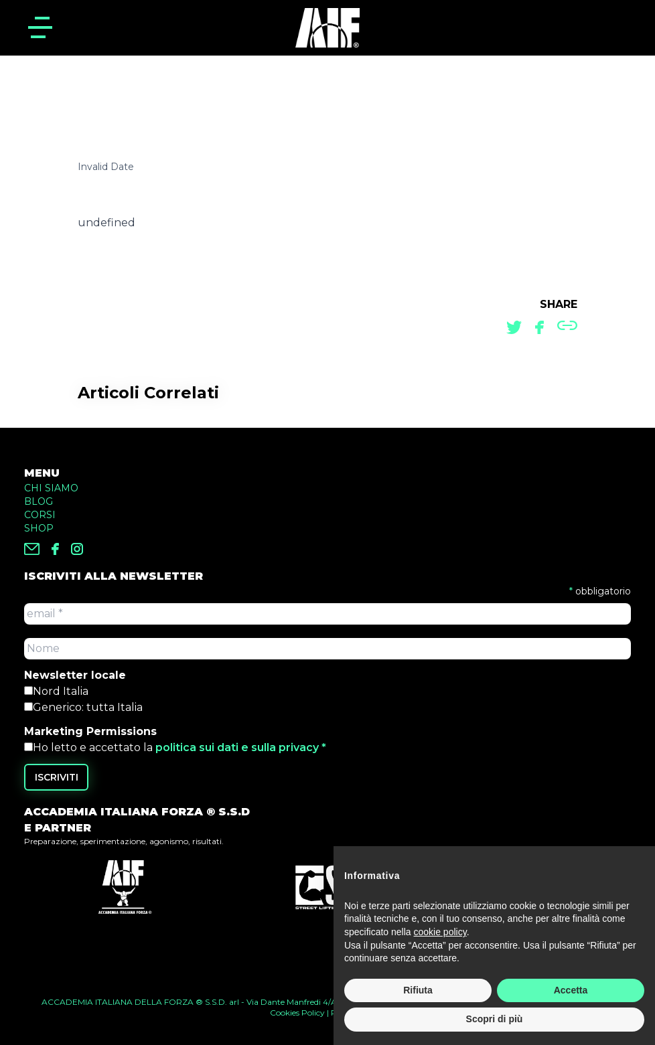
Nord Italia (60, 691)
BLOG (38, 501)
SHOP (39, 528)
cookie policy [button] (440, 932)
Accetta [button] (571, 990)
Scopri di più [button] (494, 1019)
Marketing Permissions (90, 731)
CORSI (40, 515)
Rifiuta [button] (418, 990)
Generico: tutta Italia (88, 707)
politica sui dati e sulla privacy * (240, 747)
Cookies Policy (297, 1013)
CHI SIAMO (51, 488)
